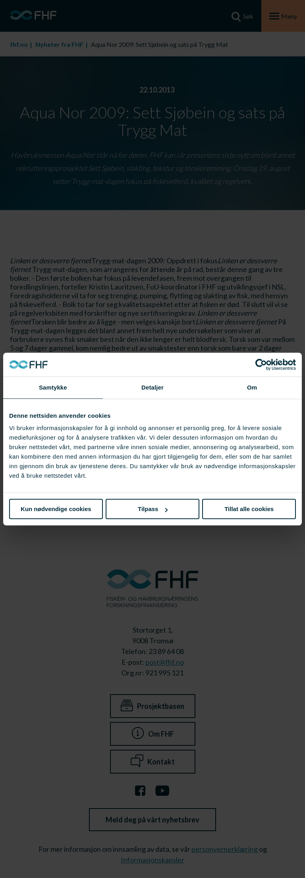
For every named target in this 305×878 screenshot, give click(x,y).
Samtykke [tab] (53, 387)
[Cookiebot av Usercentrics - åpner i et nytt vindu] (261, 364)
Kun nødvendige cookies (56, 509)
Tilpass (153, 509)
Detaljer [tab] (152, 387)
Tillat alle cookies (249, 509)
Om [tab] (252, 387)
